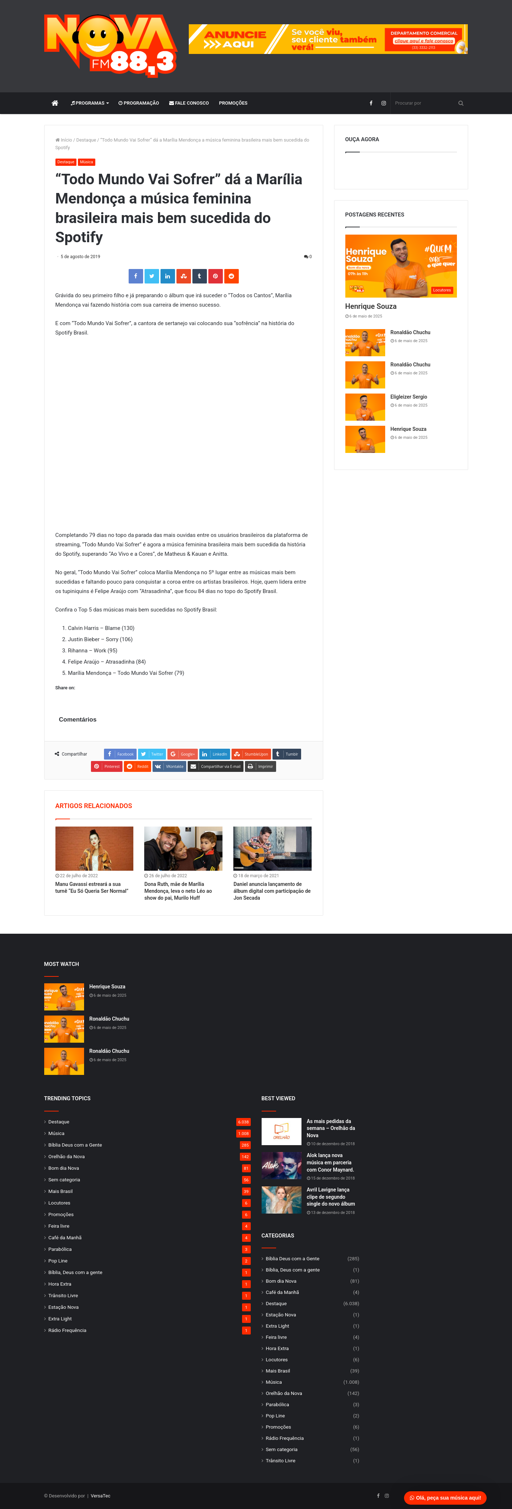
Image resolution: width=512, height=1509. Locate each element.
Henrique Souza (371, 306)
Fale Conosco (189, 103)
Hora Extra (60, 1284)
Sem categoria (64, 1179)
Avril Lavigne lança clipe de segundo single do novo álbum (331, 1197)
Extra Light (60, 1318)
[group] (328, 39)
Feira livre (59, 1226)
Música (86, 162)
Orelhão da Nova (67, 1156)
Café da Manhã (65, 1237)
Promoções (233, 103)
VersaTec (101, 1496)
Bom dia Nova (64, 1168)
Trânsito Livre (63, 1295)
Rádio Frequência (68, 1330)
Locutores (60, 1203)
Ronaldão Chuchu (410, 332)
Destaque (86, 140)
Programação (138, 103)
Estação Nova (64, 1307)
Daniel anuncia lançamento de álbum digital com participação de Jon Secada (272, 891)
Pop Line (58, 1261)
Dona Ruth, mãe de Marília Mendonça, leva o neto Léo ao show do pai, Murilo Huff (178, 891)
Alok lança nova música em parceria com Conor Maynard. (330, 1162)
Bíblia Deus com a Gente (75, 1145)
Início (63, 140)
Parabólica (60, 1249)
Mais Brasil (61, 1191)
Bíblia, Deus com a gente (76, 1272)
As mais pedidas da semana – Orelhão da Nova (331, 1128)
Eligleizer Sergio (409, 397)
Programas (88, 103)
